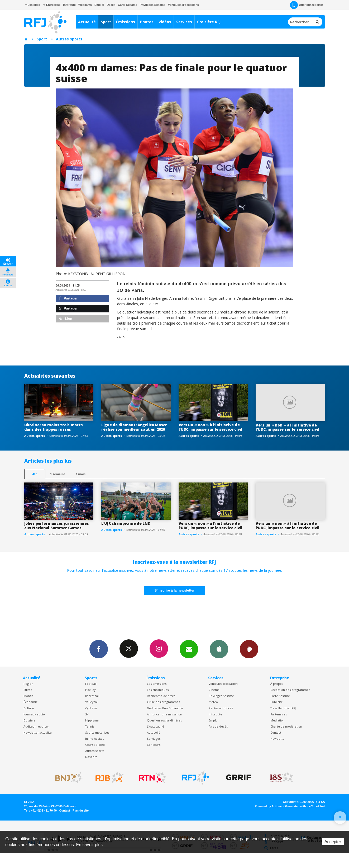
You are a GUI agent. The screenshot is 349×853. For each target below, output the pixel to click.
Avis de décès (218, 726)
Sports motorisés (97, 732)
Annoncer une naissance (164, 714)
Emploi (99, 4)
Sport (106, 21)
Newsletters (189, 649)
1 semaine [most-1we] (57, 474)
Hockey (90, 689)
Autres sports (69, 38)
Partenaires (278, 714)
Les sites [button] (32, 4)
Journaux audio (34, 714)
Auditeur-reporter (306, 5)
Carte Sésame (127, 4)
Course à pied (95, 744)
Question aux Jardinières (164, 720)
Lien (65, 319)
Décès (111, 4)
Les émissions (156, 683)
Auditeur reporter (36, 726)
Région (28, 683)
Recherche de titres (161, 695)
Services (184, 21)
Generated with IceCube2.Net (305, 806)
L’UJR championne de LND (125, 523)
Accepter (332, 842)
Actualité (87, 21)
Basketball (92, 695)
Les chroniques (158, 689)
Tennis (89, 726)
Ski (87, 714)
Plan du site (81, 810)
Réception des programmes (290, 689)
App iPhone (219, 649)
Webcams (85, 4)
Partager (68, 298)
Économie (30, 702)
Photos (147, 21)
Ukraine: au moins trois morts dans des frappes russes (53, 427)
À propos (276, 683)
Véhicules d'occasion (223, 683)
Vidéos (165, 21)
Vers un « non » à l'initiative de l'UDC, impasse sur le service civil (210, 427)
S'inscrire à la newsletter (175, 590)
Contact (275, 732)
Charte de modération (286, 726)
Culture (28, 708)
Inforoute (69, 4)
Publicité (276, 702)
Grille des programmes (163, 702)
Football (91, 683)
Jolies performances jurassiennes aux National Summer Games (56, 525)
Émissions (125, 21)
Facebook (98, 649)
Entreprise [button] (51, 4)
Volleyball (91, 702)
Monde (28, 695)
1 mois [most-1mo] (80, 474)
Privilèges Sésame (152, 4)
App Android (249, 649)
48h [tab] (34, 474)
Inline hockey (94, 738)
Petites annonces (221, 708)
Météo (213, 702)
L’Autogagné (155, 726)
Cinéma (214, 689)
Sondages (153, 738)
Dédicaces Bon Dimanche (165, 708)
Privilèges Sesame (221, 695)
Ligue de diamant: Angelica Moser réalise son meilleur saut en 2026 (134, 427)
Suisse (27, 689)
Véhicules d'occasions (183, 4)
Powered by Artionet (269, 806)
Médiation (277, 720)
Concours (153, 744)
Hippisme (92, 720)
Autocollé (153, 732)
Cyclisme (91, 708)
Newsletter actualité (37, 732)
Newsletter (278, 738)
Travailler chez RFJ (283, 708)
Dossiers (29, 720)
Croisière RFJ (209, 21)
